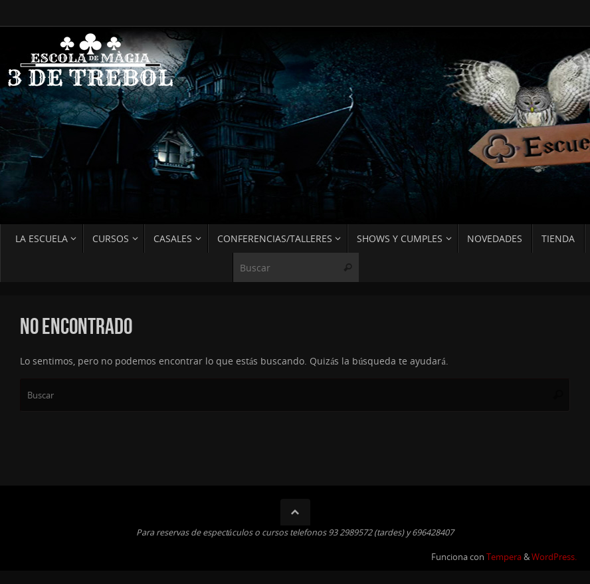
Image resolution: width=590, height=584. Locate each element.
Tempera (504, 557)
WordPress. (554, 557)
